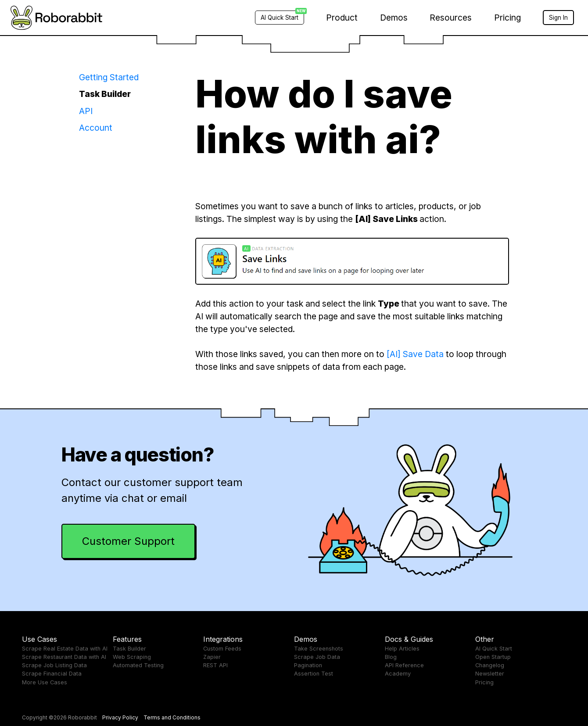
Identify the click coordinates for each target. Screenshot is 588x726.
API (86, 111)
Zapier (212, 657)
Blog (391, 657)
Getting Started (109, 77)
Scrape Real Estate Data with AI (65, 648)
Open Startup (493, 657)
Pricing (507, 17)
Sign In (558, 17)
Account (95, 127)
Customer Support (128, 541)
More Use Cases (44, 682)
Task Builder (105, 94)
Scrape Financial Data (52, 673)
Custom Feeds (222, 648)
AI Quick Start (493, 648)
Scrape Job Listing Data (54, 665)
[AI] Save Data (415, 354)
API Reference (404, 665)
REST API (215, 665)
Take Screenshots (318, 648)
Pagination (308, 665)
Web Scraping (132, 657)
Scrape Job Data (317, 657)
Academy (398, 673)
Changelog (489, 665)
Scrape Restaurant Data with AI (64, 657)
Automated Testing (138, 665)
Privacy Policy (120, 717)
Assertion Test (313, 673)
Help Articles (402, 648)
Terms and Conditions (172, 717)
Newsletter (489, 673)
